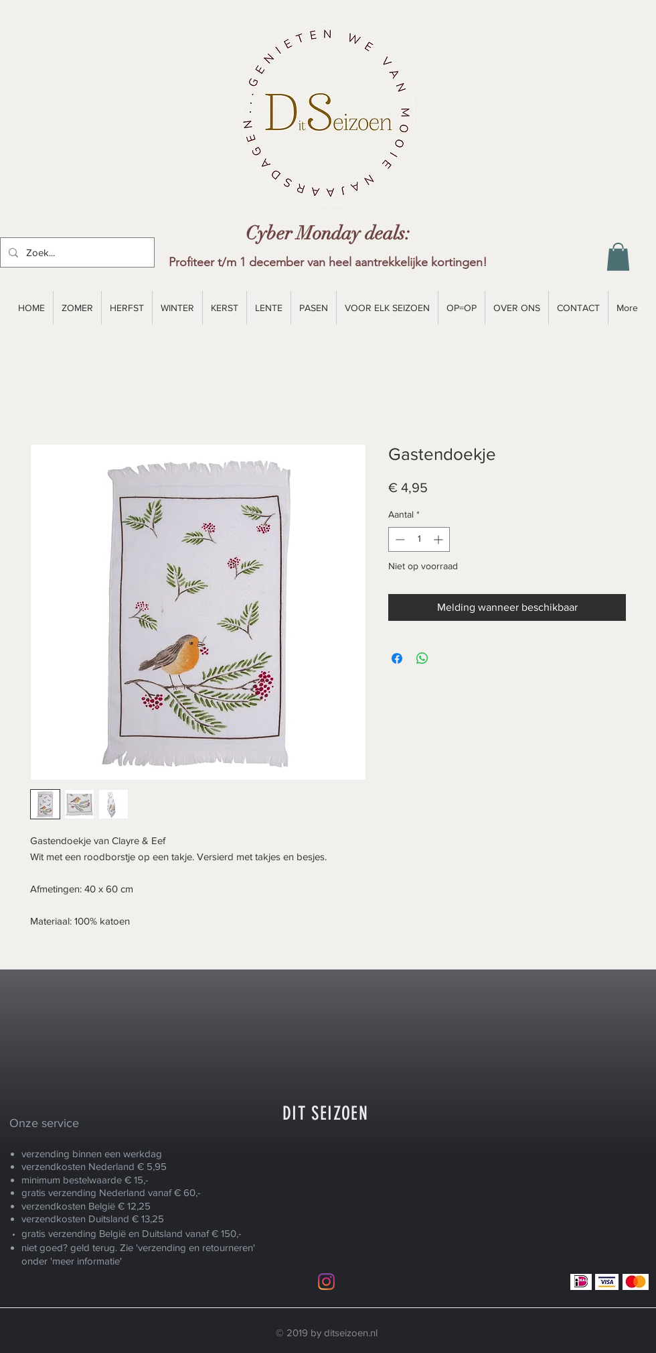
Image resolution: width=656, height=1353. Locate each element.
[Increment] (439, 539)
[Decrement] (398, 539)
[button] (618, 257)
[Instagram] (326, 1281)
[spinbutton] (419, 539)
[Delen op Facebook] (397, 658)
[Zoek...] (76, 252)
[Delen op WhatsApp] (422, 658)
